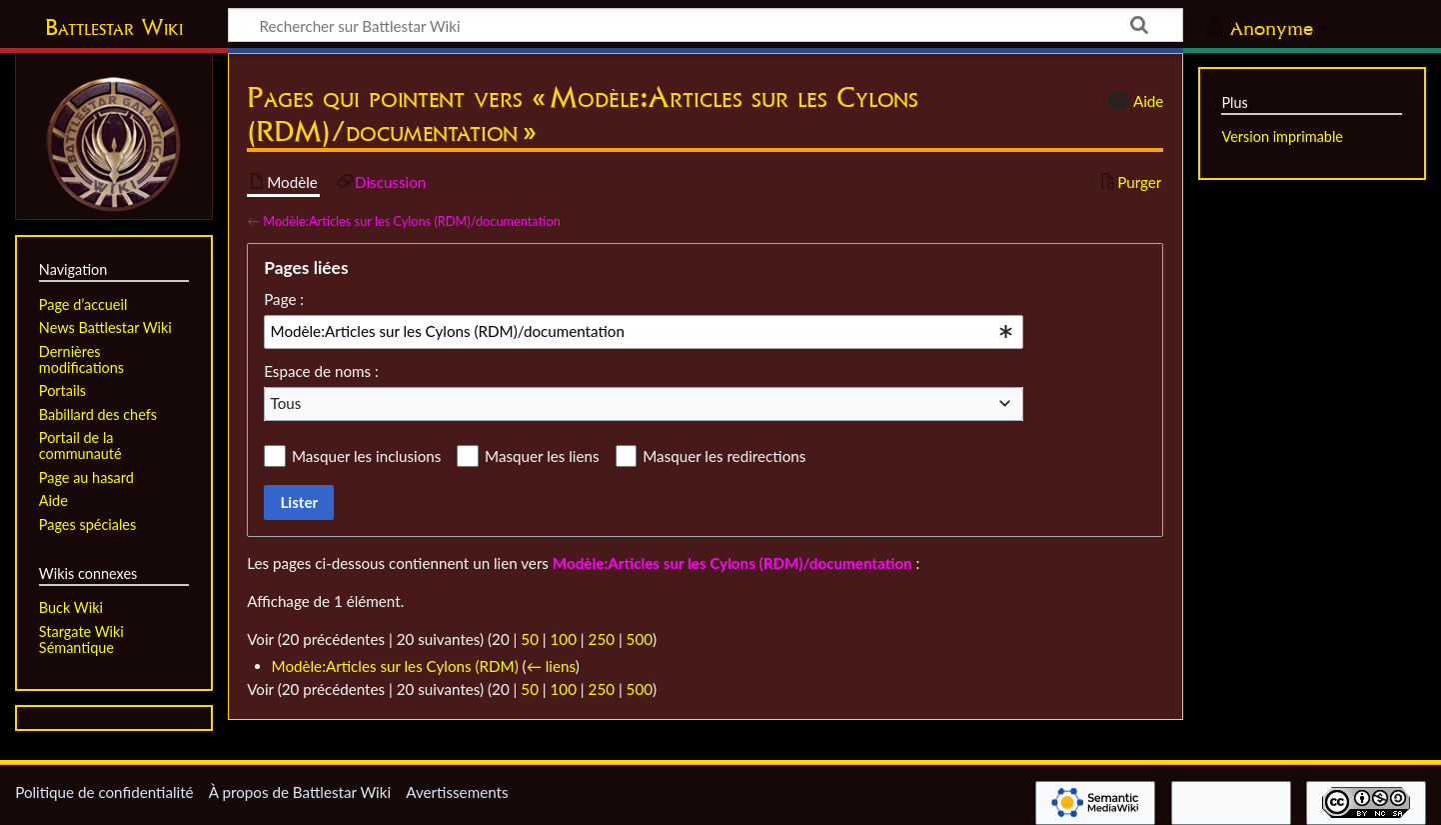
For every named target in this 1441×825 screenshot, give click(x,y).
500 (640, 639)
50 (530, 639)
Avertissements (457, 792)
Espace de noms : (321, 371)
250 (602, 639)
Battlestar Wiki (114, 27)
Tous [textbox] (286, 403)
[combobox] (643, 332)
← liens (551, 666)
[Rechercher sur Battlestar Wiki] (705, 25)
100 (564, 639)
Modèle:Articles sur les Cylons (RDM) (395, 666)
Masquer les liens (542, 456)
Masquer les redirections (724, 456)
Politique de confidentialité (104, 792)
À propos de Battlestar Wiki (300, 792)
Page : (284, 299)
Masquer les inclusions (366, 456)
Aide (1133, 101)
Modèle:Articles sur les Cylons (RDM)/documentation (412, 221)
